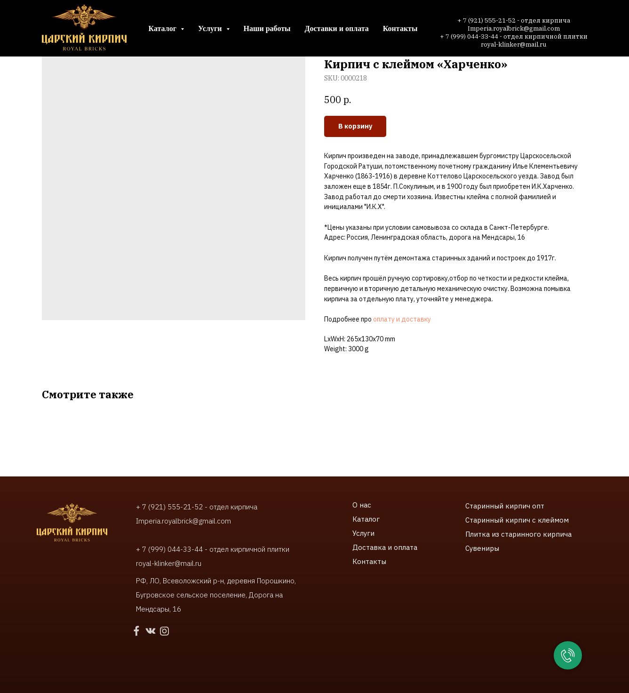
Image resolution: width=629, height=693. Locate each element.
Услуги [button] (211, 28)
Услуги (363, 533)
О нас (361, 504)
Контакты (400, 28)
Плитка (478, 534)
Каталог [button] (163, 28)
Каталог (366, 519)
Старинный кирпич (497, 505)
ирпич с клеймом (539, 520)
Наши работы (267, 28)
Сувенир (479, 548)
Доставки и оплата (337, 28)
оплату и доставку (402, 319)
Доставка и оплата (384, 547)
